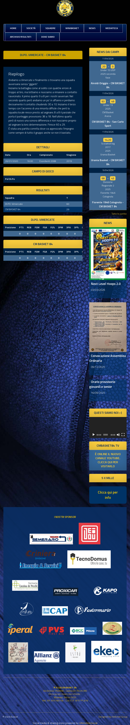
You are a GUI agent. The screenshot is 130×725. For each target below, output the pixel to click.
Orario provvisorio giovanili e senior (102, 384)
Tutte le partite (119, 213)
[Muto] (118, 434)
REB (29, 227)
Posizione (10, 227)
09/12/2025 (98, 367)
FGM (37, 227)
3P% (76, 227)
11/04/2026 (107, 58)
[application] (108, 427)
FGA (45, 227)
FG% (52, 227)
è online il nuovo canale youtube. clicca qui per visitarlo (108, 460)
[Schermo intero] (123, 434)
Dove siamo (48, 36)
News (92, 28)
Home (13, 28)
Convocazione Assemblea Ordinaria (107, 358)
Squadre (50, 28)
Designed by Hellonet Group (113, 716)
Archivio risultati (20, 36)
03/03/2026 (98, 290)
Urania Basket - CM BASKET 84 (108, 162)
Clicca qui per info (108, 495)
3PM (60, 227)
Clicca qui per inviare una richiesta (64, 694)
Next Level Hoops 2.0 (106, 283)
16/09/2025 (98, 393)
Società (30, 28)
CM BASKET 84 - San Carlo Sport (108, 124)
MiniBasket (72, 28)
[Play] (93, 434)
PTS (21, 227)
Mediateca (111, 28)
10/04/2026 (107, 170)
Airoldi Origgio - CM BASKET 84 (108, 85)
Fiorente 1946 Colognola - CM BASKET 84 (108, 204)
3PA (68, 227)
